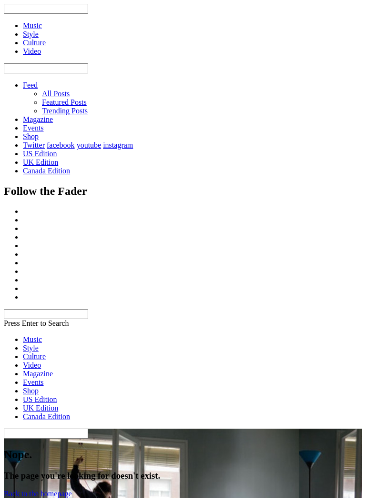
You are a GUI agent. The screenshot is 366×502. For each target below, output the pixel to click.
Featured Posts (64, 102)
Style (31, 348)
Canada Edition (46, 171)
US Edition (40, 154)
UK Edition (40, 162)
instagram (118, 145)
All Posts (56, 94)
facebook (61, 145)
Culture (34, 356)
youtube (89, 145)
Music (32, 339)
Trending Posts (65, 111)
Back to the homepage (38, 494)
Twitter (34, 145)
